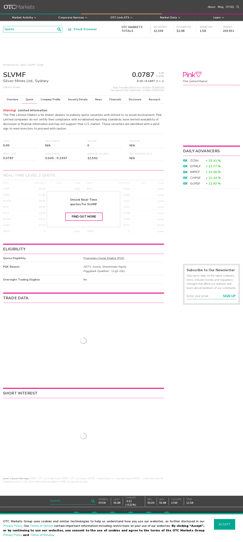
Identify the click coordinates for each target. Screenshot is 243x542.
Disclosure (135, 99)
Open (6, 141)
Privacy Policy (12, 526)
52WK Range (52, 153)
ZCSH (194, 161)
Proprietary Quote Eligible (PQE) (104, 258)
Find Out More (84, 216)
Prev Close (10, 153)
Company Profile (50, 99)
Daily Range (52, 141)
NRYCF (195, 172)
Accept (225, 524)
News (98, 99)
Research (154, 99)
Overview (12, 99)
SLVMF (31, 64)
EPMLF (195, 166)
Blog (221, 7)
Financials (115, 99)
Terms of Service (41, 526)
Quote (29, 99)
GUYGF (195, 183)
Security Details (78, 99)
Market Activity (11, 64)
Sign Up (229, 296)
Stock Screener (82, 29)
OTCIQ (230, 7)
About (212, 7)
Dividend (134, 141)
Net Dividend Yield (140, 153)
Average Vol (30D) (98, 153)
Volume (92, 141)
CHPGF (195, 178)
